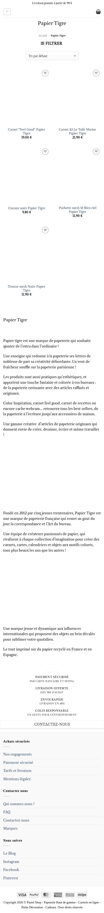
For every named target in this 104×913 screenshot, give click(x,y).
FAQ (6, 812)
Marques (10, 828)
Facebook (11, 870)
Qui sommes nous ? (19, 804)
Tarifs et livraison (17, 771)
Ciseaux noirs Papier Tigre (26, 208)
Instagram (11, 862)
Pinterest (10, 878)
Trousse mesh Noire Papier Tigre (26, 288)
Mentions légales (17, 779)
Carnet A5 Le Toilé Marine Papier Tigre (77, 131)
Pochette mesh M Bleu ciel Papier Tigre (77, 210)
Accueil (43, 35)
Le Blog (9, 853)
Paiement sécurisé (18, 762)
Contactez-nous (16, 820)
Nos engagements (17, 754)
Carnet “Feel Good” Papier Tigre (26, 131)
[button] (7, 11)
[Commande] (52, 56)
